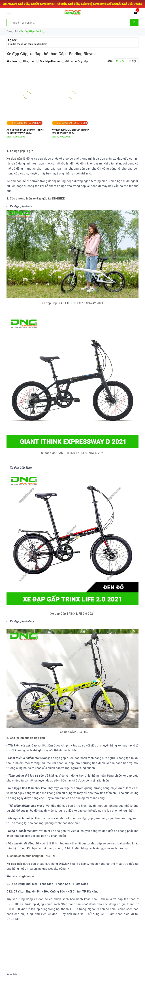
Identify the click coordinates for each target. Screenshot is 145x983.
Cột (132, 61)
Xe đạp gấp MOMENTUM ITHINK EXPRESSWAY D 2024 (25, 131)
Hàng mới (26, 61)
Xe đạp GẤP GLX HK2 (74, 732)
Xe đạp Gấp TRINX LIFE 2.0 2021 (72, 613)
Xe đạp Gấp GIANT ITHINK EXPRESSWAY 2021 (72, 303)
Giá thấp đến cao (48, 61)
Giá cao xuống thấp (74, 61)
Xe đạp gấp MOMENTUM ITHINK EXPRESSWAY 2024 (70, 131)
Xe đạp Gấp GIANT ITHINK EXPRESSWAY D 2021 (72, 453)
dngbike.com (27, 876)
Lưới (120, 61)
